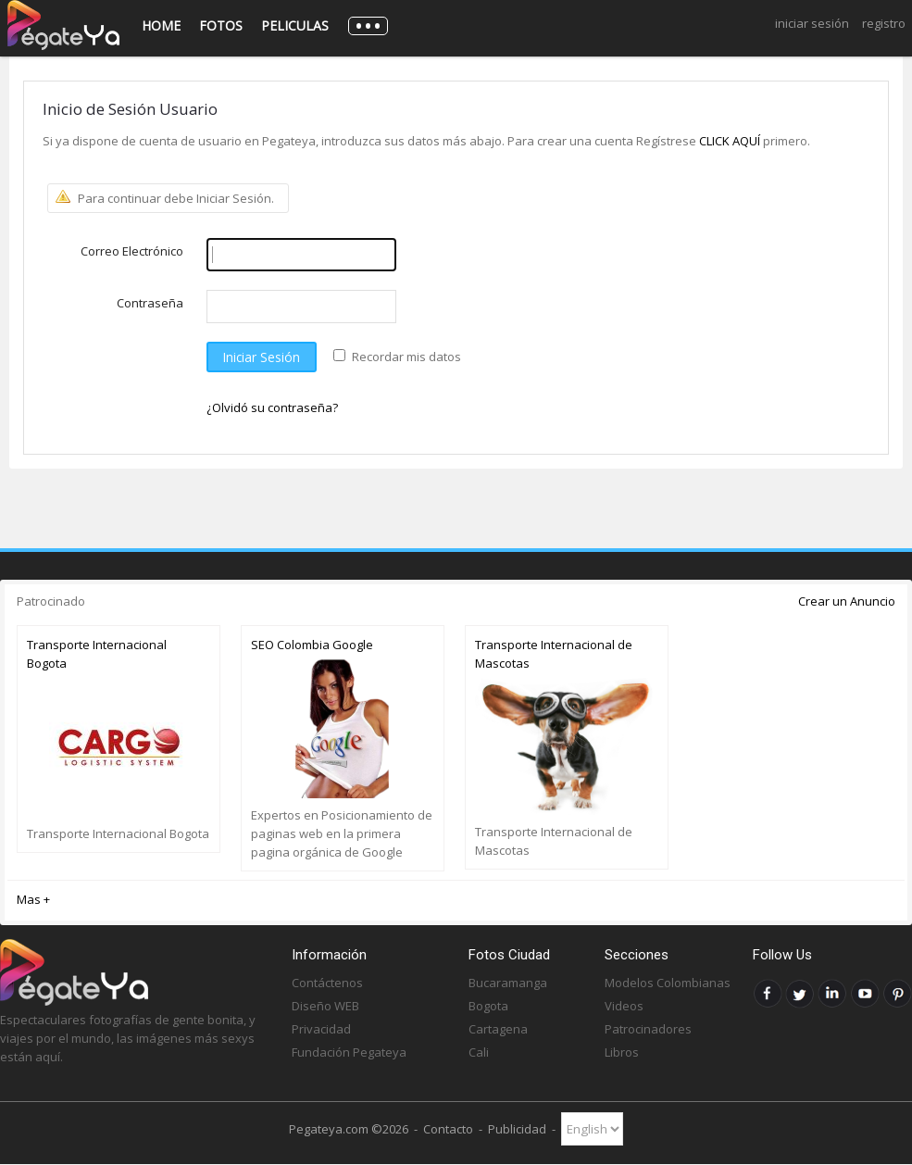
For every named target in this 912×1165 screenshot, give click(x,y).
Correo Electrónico (132, 251)
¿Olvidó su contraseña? (272, 407)
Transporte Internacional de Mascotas (553, 653)
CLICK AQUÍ (731, 140)
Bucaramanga (507, 982)
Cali (478, 1052)
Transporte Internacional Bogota (97, 653)
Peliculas (295, 25)
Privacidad (321, 1029)
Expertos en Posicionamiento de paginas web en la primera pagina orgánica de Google (341, 833)
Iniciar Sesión (812, 23)
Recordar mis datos (406, 356)
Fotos (221, 25)
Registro (884, 23)
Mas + (33, 899)
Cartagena (498, 1029)
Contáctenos (327, 982)
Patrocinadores (648, 1029)
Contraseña (150, 302)
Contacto (448, 1129)
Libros (622, 1052)
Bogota (488, 1005)
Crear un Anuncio (846, 601)
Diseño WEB (325, 1005)
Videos (624, 1005)
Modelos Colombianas (668, 982)
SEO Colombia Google (312, 644)
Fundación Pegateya (349, 1052)
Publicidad (517, 1129)
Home (161, 25)
